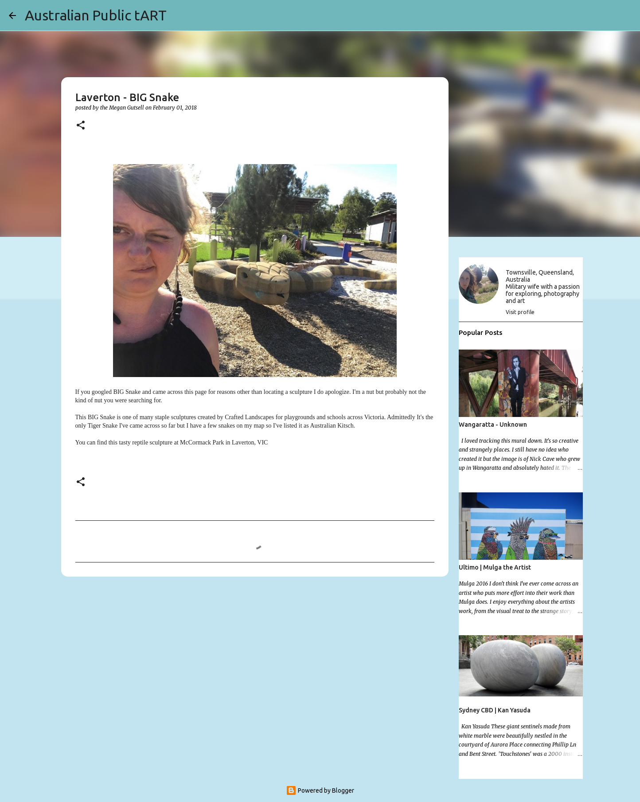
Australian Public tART (96, 15)
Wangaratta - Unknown (493, 424)
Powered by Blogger (320, 790)
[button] (80, 126)
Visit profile (520, 312)
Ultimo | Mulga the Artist (495, 567)
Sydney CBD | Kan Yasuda (495, 710)
